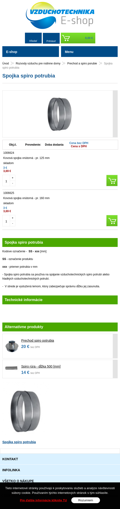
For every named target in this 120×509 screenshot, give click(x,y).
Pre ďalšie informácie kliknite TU (43, 500)
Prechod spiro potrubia (37, 340)
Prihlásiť (51, 41)
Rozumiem (85, 500)
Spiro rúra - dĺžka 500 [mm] (41, 366)
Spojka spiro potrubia (19, 442)
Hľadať (33, 40)
